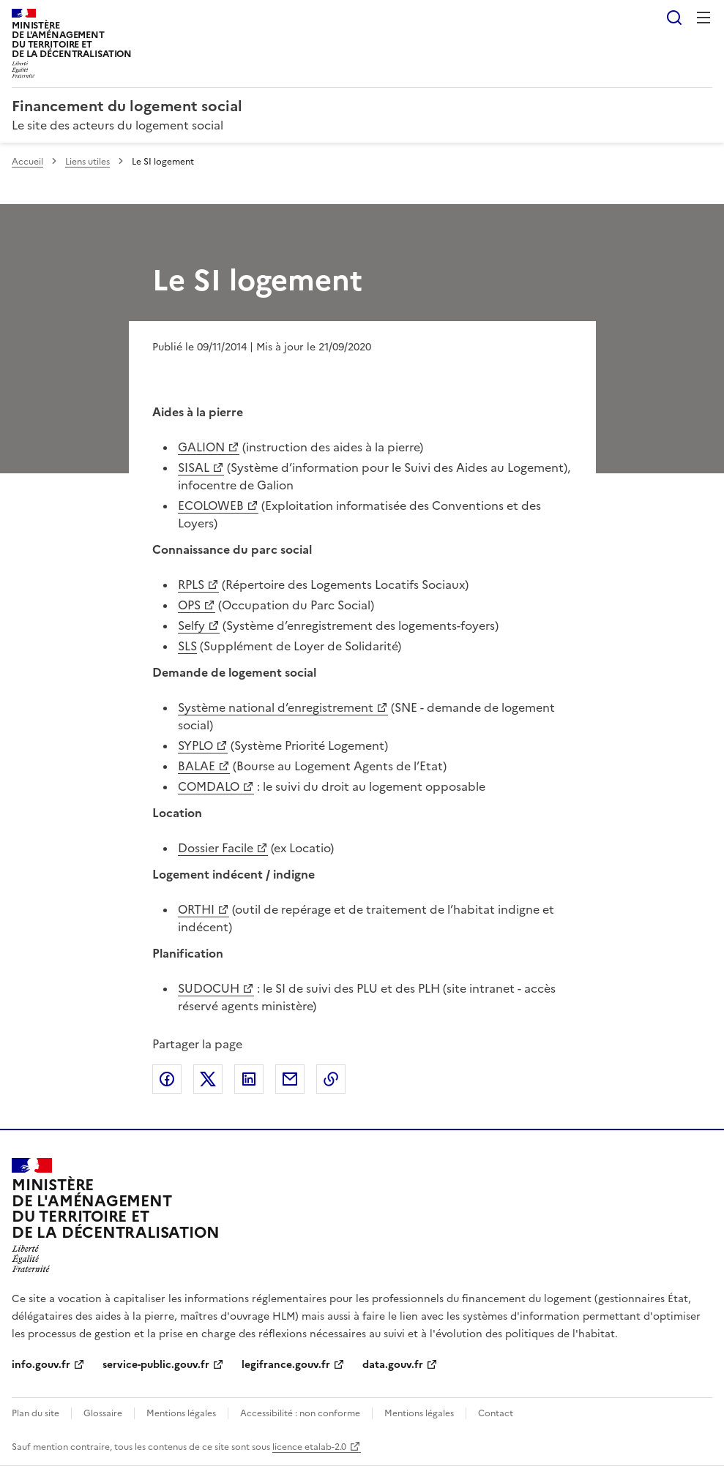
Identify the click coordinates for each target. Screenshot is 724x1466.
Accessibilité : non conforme (300, 1413)
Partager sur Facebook (167, 1079)
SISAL (193, 467)
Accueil (27, 161)
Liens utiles (87, 161)
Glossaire (102, 1413)
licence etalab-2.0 (309, 1447)
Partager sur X (208, 1079)
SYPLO (195, 745)
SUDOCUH (208, 988)
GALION (201, 447)
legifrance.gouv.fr (286, 1364)
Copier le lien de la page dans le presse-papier (331, 1079)
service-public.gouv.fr (155, 1364)
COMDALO (208, 786)
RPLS (191, 584)
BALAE (196, 766)
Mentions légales (181, 1413)
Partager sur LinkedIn (249, 1079)
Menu (703, 17)
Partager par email (290, 1079)
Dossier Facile (215, 848)
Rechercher (674, 17)
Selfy (191, 625)
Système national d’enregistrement (275, 707)
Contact (495, 1413)
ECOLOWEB (211, 505)
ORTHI (196, 909)
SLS (187, 646)
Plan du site (35, 1413)
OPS (189, 605)
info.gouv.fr (41, 1364)
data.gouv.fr (392, 1364)
